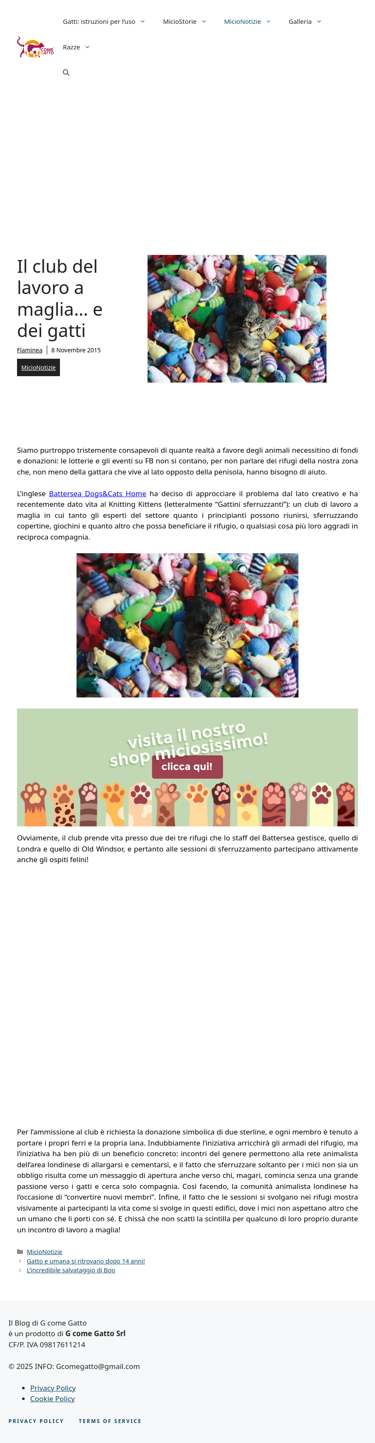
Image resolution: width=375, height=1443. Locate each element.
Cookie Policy (52, 1398)
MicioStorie (189, 21)
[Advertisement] (187, 157)
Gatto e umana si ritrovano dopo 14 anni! (86, 1261)
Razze (81, 47)
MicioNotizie (252, 21)
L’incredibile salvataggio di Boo (71, 1270)
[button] (66, 72)
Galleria (310, 21)
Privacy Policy (53, 1388)
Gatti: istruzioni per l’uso (108, 21)
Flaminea (30, 350)
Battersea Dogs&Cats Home (97, 493)
